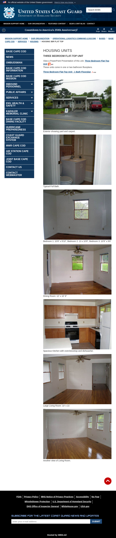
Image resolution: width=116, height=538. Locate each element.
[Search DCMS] (99, 10)
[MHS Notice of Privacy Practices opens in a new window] (57, 497)
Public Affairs (16, 92)
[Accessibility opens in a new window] (82, 497)
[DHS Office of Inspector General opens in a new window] (43, 506)
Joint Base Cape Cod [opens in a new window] (17, 160)
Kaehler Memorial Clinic (17, 112)
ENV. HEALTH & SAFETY (15, 104)
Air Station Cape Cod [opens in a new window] (17, 152)
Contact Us (14, 167)
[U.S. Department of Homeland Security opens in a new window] (72, 501)
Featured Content (58, 24)
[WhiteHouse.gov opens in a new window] (69, 506)
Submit (96, 521)
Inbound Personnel (13, 85)
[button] (65, 2)
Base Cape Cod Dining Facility (16, 120)
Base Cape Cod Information (16, 69)
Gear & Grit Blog (77, 24)
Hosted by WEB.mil (56, 535)
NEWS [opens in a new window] (9, 57)
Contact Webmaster (14, 173)
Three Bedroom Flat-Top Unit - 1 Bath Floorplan (67, 72)
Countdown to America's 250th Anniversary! (51, 30)
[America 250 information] (4, 30)
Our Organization (37, 24)
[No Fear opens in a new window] (95, 497)
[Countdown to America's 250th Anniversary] (105, 30)
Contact (91, 24)
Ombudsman (14, 62)
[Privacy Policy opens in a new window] (31, 497)
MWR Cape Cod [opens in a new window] (16, 145)
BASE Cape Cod (16, 51)
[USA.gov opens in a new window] (85, 506)
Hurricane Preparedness (16, 128)
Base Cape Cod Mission (16, 77)
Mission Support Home (14, 24)
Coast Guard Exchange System (15, 137)
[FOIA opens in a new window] (18, 497)
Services (12, 97)
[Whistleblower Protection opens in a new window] (37, 501)
